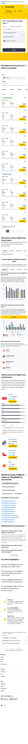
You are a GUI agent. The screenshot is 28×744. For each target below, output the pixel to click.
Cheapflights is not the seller (14, 638)
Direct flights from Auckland (8, 501)
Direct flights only (8, 29)
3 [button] (13, 231)
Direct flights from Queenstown (9, 503)
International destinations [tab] (8, 486)
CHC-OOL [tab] (5, 250)
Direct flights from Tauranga (8, 519)
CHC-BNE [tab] (18, 250)
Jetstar (9, 462)
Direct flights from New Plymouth (10, 515)
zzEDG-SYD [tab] (4, 269)
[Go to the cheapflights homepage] (10, 7)
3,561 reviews (11, 399)
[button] (26, 2)
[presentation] (7, 23)
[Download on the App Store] (14, 699)
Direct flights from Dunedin (8, 511)
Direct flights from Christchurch (9, 505)
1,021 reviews (11, 455)
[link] (12, 401)
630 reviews (11, 443)
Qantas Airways (12, 450)
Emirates (10, 394)
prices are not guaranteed (7, 633)
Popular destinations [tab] (7, 493)
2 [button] (10, 231)
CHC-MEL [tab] (12, 250)
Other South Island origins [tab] (8, 490)
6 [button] (20, 231)
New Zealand (18, 649)
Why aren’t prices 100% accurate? (14, 643)
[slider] (26, 85)
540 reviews (11, 466)
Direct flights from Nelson (8, 513)
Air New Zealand (12, 439)
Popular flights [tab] (18, 493)
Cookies (3, 3)
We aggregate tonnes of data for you (14, 640)
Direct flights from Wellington (9, 507)
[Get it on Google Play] (5, 699)
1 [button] (7, 231)
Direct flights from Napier (8, 509)
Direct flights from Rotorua (8, 521)
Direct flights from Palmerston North (10, 517)
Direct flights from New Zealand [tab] (10, 483)
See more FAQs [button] (14, 555)
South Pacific (11, 649)
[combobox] (6, 26)
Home (6, 649)
